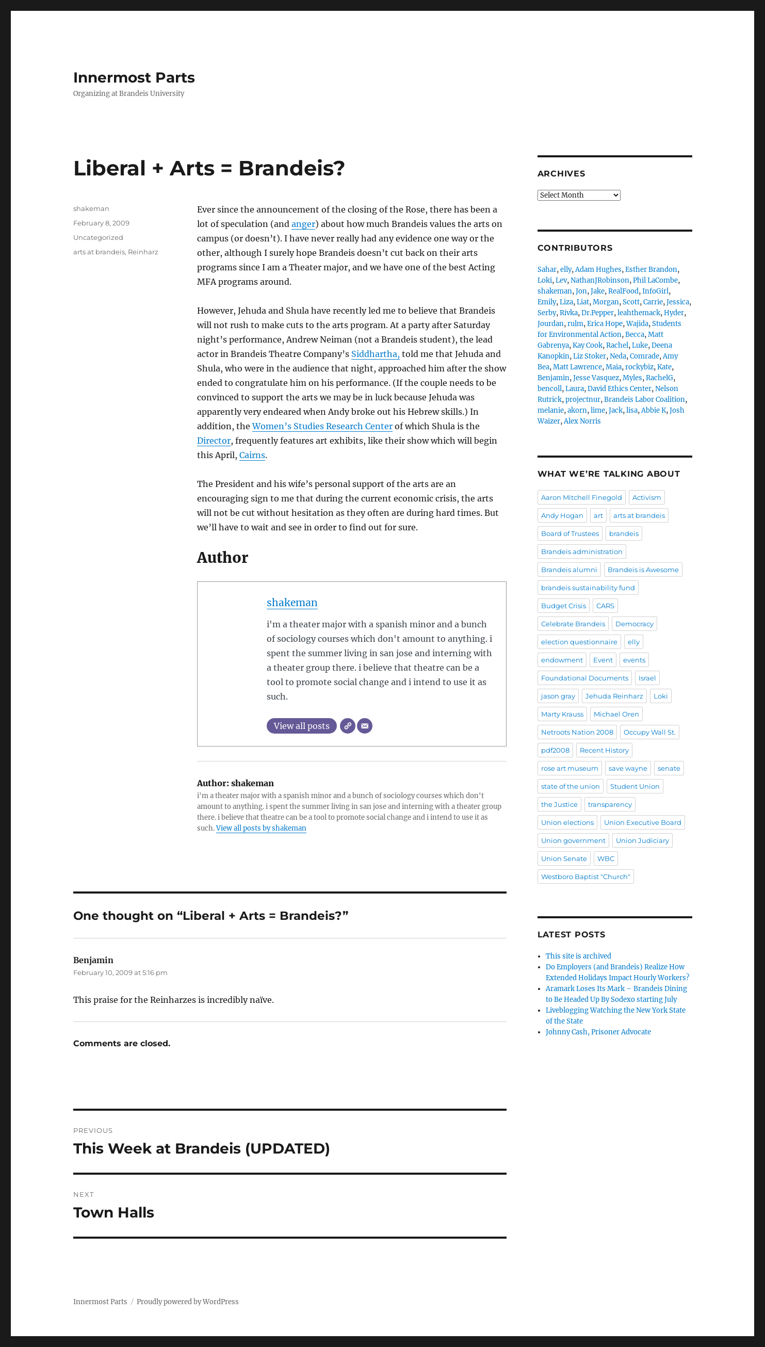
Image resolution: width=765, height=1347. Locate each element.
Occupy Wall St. (650, 732)
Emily (547, 302)
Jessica (677, 302)
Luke (640, 345)
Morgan (606, 302)
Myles (632, 378)
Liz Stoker (589, 356)
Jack (616, 410)
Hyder (674, 313)
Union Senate (564, 858)
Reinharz (143, 252)
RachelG (659, 378)
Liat (583, 302)
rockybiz (639, 367)
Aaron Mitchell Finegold (581, 497)
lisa (632, 410)
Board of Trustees (570, 533)
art (598, 515)
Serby (547, 313)
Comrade (644, 356)
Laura (574, 388)
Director (214, 440)
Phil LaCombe (655, 280)
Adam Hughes (598, 269)
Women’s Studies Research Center (322, 426)
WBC (605, 858)
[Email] (364, 726)
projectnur (582, 399)
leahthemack (638, 313)
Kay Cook (588, 345)
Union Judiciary (642, 840)
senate (669, 768)
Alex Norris (582, 421)
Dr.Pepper (597, 313)
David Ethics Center (620, 388)
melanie (551, 410)
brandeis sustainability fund (588, 587)
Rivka (569, 313)
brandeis (624, 533)
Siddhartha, (375, 354)
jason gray (558, 696)
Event (603, 660)
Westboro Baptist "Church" (585, 876)
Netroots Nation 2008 (577, 732)
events (634, 660)
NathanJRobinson (600, 280)
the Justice (559, 804)
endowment (562, 660)
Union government (573, 840)
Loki (545, 280)
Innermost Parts (134, 77)
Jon (581, 291)
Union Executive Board (642, 822)
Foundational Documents (584, 678)
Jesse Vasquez (596, 378)
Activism (646, 497)
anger (303, 224)
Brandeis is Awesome (643, 569)
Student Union (635, 786)
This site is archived (578, 956)
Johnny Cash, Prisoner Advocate (598, 1032)
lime (598, 410)
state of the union (570, 786)
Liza (566, 302)
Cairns (252, 455)
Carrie (653, 302)
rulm (575, 323)
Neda (618, 356)
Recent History (604, 750)
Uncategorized (98, 237)
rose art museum (569, 768)
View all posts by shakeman (261, 828)
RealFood (623, 291)
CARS (605, 606)
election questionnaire (579, 642)
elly (566, 269)
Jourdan (551, 323)
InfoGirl (655, 291)
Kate (664, 367)
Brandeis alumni (569, 569)
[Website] (347, 726)
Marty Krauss (562, 714)
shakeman (292, 602)
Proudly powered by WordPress (188, 1301)
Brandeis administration (582, 551)
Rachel (617, 345)
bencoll (550, 388)
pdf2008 (555, 750)
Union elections (567, 822)
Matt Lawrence (577, 367)
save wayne (628, 768)
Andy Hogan (562, 515)
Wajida (637, 323)
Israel (647, 678)
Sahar (547, 269)
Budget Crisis (563, 606)
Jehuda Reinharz (614, 696)
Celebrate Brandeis (573, 624)
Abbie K (653, 410)
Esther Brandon (651, 269)
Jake (598, 291)
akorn (577, 410)
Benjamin (553, 378)
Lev (561, 280)
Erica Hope (605, 323)
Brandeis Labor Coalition (644, 399)
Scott (631, 302)
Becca (634, 334)
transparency (610, 804)
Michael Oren (616, 714)
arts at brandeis (99, 252)
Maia (614, 367)
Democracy (634, 624)
